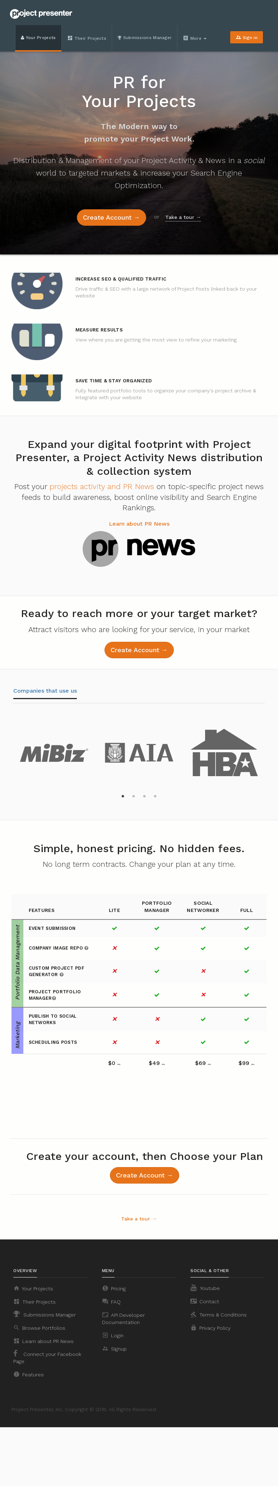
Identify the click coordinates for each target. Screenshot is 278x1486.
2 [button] (133, 796)
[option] (54, 750)
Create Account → (111, 217)
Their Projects (87, 38)
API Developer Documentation (123, 1318)
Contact (204, 1301)
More (195, 38)
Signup (114, 1348)
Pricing (114, 1288)
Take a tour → (183, 217)
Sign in (247, 37)
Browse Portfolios (39, 1327)
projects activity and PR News (102, 486)
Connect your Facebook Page (47, 1357)
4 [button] (155, 796)
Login (113, 1335)
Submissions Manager (144, 37)
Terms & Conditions (218, 1314)
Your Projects (38, 37)
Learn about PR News (139, 523)
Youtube (205, 1287)
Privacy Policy (210, 1327)
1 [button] (122, 796)
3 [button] (144, 796)
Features (28, 1374)
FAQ (111, 1301)
